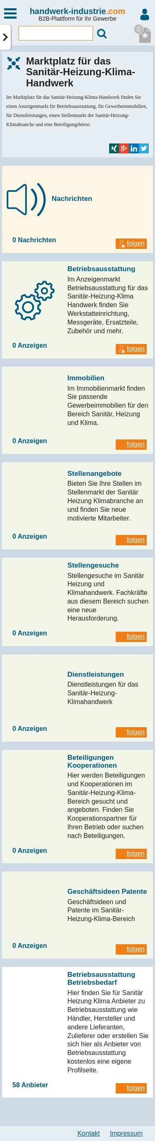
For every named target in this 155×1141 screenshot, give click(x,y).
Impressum (126, 1133)
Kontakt (88, 1133)
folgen (131, 243)
